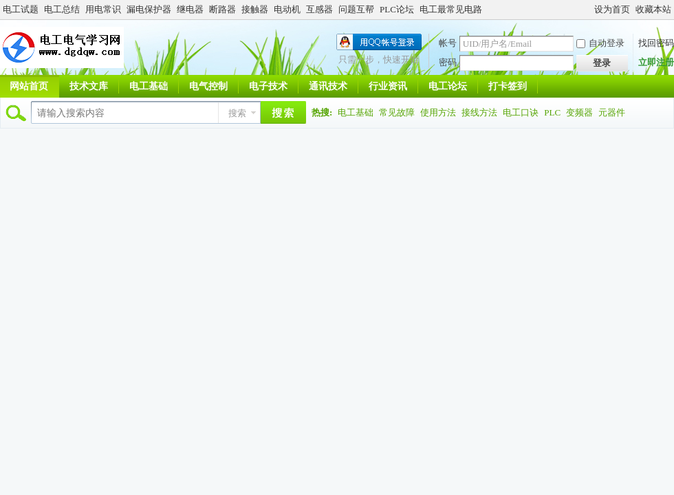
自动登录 (600, 43)
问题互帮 (356, 9)
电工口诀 (521, 112)
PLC (552, 112)
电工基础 (148, 86)
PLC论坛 (397, 9)
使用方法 (438, 112)
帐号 (448, 43)
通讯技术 (328, 86)
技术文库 (88, 86)
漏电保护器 (149, 9)
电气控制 (208, 86)
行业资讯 (388, 86)
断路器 (222, 9)
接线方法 (479, 112)
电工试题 (21, 9)
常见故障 (397, 112)
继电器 (190, 9)
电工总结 (62, 9)
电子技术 (268, 86)
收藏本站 (653, 9)
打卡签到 (507, 86)
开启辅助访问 (588, 9)
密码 (448, 62)
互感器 (319, 9)
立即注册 (656, 62)
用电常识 (103, 9)
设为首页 (612, 9)
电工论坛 (447, 86)
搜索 (237, 113)
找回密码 (656, 43)
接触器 (254, 9)
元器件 (611, 112)
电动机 (287, 9)
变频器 (579, 112)
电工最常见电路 (451, 9)
